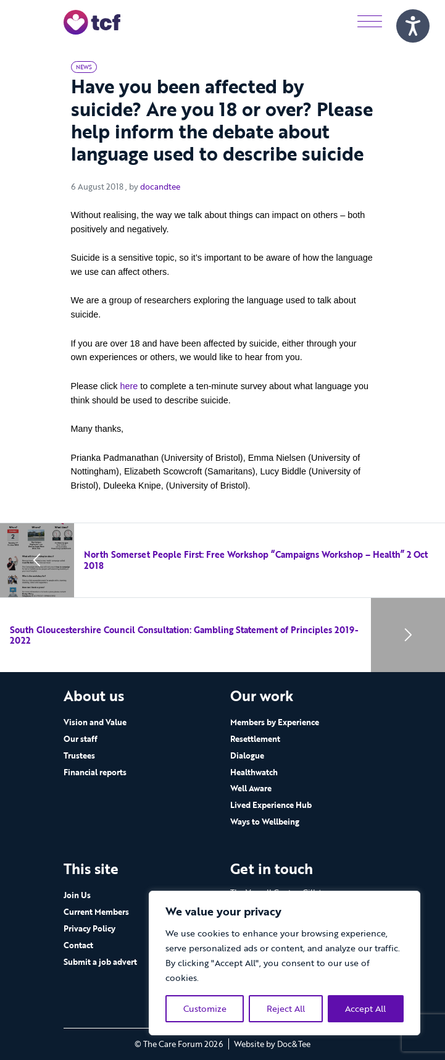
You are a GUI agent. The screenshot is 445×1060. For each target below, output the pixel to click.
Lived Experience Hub (271, 804)
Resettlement (255, 738)
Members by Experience (274, 722)
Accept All (365, 1008)
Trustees (79, 755)
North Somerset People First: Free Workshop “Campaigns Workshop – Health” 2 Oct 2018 (256, 560)
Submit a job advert (100, 961)
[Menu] (369, 21)
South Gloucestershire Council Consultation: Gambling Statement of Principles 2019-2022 (184, 635)
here (129, 386)
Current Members (96, 911)
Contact (78, 945)
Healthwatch (254, 772)
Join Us (77, 895)
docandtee (160, 186)
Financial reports (95, 772)
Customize (205, 1008)
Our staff (81, 738)
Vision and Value (95, 722)
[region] (284, 963)
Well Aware (251, 788)
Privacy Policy (89, 928)
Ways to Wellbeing (264, 821)
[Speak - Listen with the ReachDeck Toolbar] (413, 26)
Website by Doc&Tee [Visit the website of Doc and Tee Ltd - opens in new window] (272, 1043)
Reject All (286, 1008)
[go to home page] (92, 21)
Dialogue (247, 755)
